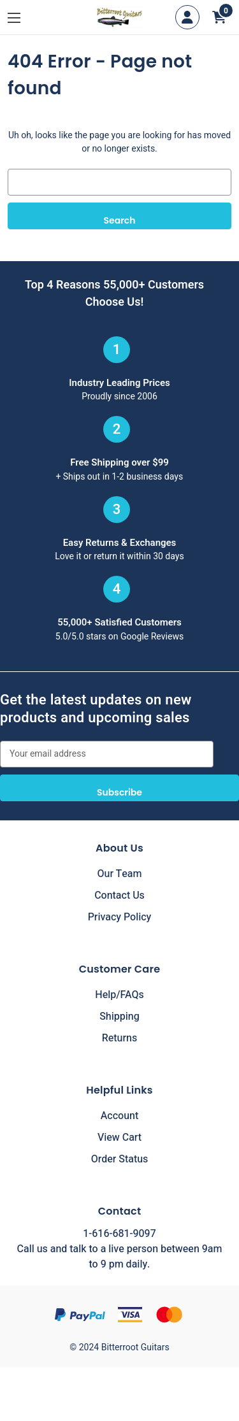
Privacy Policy (120, 917)
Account (119, 1116)
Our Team (120, 874)
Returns (119, 1038)
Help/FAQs (119, 995)
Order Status (119, 1159)
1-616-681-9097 (119, 1233)
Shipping (119, 1016)
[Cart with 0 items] (219, 17)
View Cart (119, 1137)
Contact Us (119, 895)
